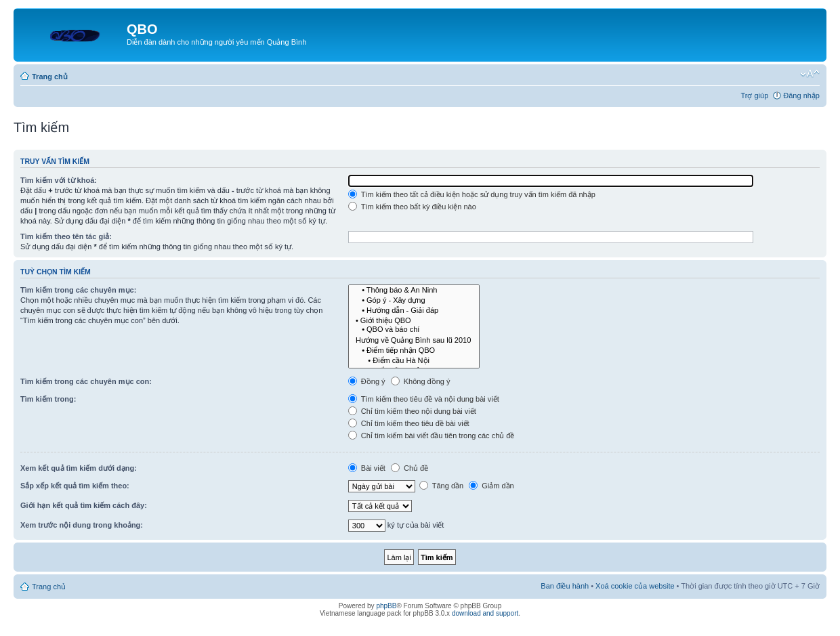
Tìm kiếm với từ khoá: (58, 180)
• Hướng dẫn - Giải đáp (414, 310)
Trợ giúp (754, 95)
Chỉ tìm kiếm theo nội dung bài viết (412, 411)
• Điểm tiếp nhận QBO (414, 350)
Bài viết (366, 468)
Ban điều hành (565, 586)
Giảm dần (491, 486)
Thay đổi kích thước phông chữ (810, 74)
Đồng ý (366, 381)
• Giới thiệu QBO (414, 320)
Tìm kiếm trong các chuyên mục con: (86, 381)
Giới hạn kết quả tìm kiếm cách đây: (83, 505)
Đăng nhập (801, 95)
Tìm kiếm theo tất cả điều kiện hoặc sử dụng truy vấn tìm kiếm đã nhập (471, 194)
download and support (485, 613)
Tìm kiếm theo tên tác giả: (66, 236)
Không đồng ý (420, 381)
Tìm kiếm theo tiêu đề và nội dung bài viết (423, 399)
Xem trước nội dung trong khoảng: (81, 525)
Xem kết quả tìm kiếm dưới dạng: (78, 468)
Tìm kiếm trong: (48, 399)
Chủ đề (409, 468)
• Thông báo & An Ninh (414, 290)
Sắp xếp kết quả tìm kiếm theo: (74, 486)
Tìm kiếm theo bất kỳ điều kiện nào (412, 207)
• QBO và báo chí (414, 329)
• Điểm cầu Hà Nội (414, 360)
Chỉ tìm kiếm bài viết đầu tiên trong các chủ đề (431, 435)
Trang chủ (50, 76)
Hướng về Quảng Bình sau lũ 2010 (414, 340)
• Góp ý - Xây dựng (414, 300)
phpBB (386, 606)
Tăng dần (441, 486)
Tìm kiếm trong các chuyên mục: (78, 290)
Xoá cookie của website (634, 586)
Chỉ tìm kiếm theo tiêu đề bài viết (408, 423)
